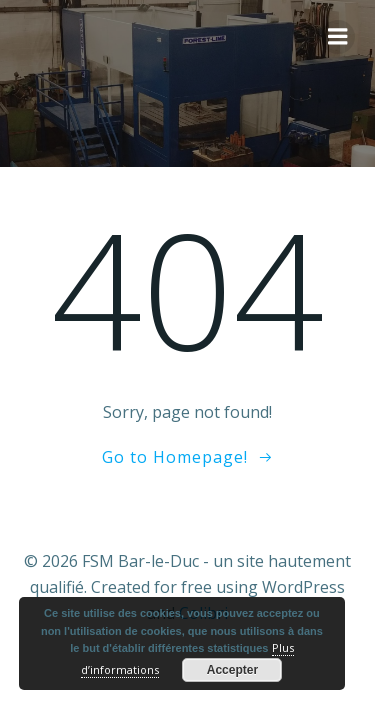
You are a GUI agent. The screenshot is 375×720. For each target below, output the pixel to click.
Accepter (232, 670)
